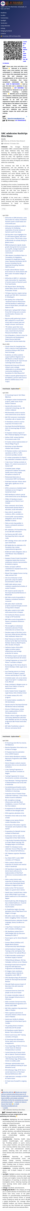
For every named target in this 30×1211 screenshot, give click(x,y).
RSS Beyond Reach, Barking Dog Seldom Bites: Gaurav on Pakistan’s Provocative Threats (15, 288)
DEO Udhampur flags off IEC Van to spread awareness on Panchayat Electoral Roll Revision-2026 (15, 1072)
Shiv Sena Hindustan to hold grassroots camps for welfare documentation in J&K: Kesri (14, 579)
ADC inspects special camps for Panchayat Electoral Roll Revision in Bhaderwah (15, 593)
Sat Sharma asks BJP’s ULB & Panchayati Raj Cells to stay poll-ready (14, 536)
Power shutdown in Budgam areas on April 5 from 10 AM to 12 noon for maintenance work (16, 686)
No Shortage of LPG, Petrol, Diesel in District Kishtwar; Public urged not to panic (16, 667)
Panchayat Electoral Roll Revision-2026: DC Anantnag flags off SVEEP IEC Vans (15, 428)
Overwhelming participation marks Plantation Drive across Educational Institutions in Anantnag (15, 789)
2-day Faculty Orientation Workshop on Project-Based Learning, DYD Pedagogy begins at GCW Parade (15, 842)
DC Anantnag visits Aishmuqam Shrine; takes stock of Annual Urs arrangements (15, 1041)
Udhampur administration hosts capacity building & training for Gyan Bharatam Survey (16, 1065)
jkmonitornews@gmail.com (16, 118)
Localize (3, 15)
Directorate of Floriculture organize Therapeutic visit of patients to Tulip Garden (15, 827)
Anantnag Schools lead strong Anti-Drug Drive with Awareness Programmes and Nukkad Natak (15, 966)
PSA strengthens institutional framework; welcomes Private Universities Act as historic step (14, 628)
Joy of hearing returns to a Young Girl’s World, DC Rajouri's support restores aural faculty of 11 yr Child (15, 673)
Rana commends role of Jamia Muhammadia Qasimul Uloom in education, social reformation (14, 507)
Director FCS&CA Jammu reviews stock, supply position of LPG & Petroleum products (14, 711)
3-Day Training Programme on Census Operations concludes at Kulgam (14, 771)
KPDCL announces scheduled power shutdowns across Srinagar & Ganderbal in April (15, 490)
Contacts (3, 33)
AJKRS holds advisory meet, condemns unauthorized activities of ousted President (16, 586)
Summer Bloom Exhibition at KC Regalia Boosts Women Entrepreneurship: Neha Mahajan (15, 944)
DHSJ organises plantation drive (14, 813)
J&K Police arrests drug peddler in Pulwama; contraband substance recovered (15, 599)
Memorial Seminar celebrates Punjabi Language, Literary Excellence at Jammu (16, 922)
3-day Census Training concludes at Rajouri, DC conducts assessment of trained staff (16, 464)
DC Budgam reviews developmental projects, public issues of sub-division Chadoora (15, 401)
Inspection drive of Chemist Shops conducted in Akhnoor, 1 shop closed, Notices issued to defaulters (16, 795)
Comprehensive (5, 25)
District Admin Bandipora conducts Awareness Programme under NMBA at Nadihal (16, 758)
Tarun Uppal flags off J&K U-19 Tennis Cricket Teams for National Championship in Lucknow (16, 1048)
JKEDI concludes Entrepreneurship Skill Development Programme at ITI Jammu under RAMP (15, 1003)
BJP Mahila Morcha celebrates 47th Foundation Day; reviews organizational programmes (15, 547)
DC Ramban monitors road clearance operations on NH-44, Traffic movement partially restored (16, 453)
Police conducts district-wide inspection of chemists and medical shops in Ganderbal (15, 864)
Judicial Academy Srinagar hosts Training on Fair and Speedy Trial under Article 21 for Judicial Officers (15, 951)
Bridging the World (6, 31)
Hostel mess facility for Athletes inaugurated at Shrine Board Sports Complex (15, 1021)
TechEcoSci (4, 23)
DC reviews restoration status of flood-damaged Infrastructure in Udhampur (14, 997)
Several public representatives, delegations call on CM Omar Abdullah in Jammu (14, 518)
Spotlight (3, 20)
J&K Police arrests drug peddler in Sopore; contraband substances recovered (15, 621)
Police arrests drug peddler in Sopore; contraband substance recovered (14, 525)
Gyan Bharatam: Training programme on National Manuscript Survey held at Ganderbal (16, 782)
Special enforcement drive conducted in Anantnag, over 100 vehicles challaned (15, 408)
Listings (3, 28)
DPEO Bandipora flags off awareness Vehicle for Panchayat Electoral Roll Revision (16, 979)
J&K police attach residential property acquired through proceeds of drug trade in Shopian (16, 606)
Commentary (4, 18)
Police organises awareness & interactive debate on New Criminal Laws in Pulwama (15, 1014)
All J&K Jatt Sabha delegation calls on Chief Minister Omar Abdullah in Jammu (16, 553)
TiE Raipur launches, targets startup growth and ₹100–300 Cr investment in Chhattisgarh (16, 295)
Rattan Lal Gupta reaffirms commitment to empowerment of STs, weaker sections (16, 568)
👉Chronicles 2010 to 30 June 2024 (11, 36)
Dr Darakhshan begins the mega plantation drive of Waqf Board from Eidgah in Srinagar (16, 911)
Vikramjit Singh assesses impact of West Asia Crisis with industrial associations (15, 986)
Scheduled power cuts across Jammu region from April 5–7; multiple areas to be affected (16, 680)
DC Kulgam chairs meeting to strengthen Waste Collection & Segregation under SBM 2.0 (14, 973)
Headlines (4, 12)
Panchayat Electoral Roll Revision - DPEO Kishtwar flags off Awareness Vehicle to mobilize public (15, 1059)
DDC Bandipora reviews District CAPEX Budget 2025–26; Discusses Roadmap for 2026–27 (15, 933)
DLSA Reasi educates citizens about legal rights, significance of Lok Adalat (15, 483)
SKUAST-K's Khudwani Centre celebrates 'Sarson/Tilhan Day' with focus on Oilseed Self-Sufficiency (15, 849)
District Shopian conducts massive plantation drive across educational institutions (15, 765)
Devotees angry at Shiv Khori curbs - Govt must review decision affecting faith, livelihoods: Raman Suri (16, 634)
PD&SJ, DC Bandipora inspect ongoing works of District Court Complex (14, 501)
